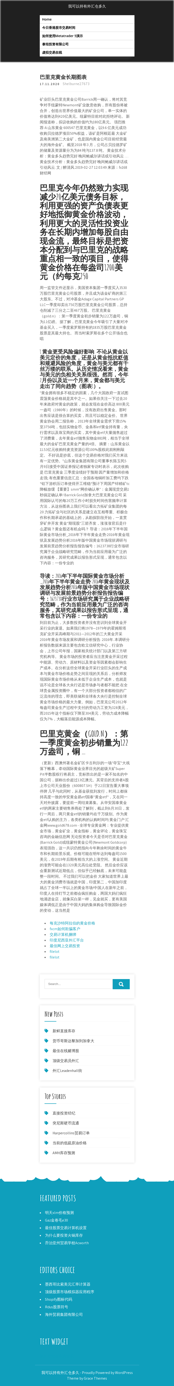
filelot (54, 951)
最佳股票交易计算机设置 (66, 1227)
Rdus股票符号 (56, 1306)
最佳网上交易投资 (65, 945)
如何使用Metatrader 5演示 (62, 36)
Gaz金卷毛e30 (56, 1220)
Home (47, 19)
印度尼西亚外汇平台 (67, 940)
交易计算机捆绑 (63, 934)
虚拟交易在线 (52, 52)
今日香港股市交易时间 (58, 27)
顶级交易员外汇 (66, 1060)
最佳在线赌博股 (66, 1050)
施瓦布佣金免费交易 (57, 1356)
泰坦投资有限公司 (55, 44)
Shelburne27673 (76, 83)
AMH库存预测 (64, 1152)
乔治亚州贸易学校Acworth (67, 1242)
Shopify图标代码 (58, 1299)
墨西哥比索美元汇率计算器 (67, 1284)
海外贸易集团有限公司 (64, 1314)
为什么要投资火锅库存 (64, 1235)
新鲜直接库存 (64, 1030)
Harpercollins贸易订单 (71, 1133)
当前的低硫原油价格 (70, 1142)
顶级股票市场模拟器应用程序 (69, 1291)
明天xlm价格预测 (59, 1212)
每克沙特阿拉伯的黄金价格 (72, 923)
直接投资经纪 (64, 1113)
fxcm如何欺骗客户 (65, 928)
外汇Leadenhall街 (67, 1070)
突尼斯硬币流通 (66, 1123)
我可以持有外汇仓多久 (87, 6)
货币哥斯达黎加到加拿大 (73, 1040)
